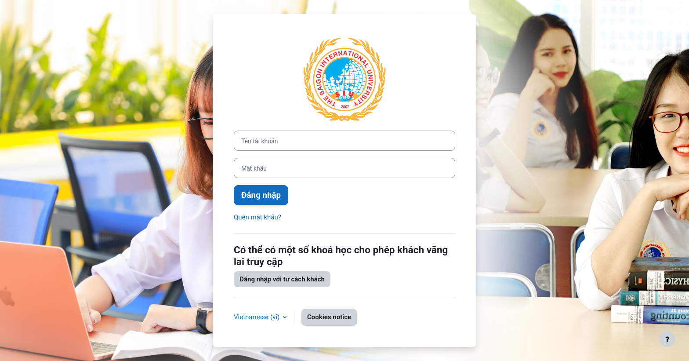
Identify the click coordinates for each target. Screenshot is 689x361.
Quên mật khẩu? (257, 217)
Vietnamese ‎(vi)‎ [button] (257, 317)
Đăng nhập (261, 195)
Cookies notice (329, 317)
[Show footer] (667, 339)
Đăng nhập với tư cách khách (282, 279)
